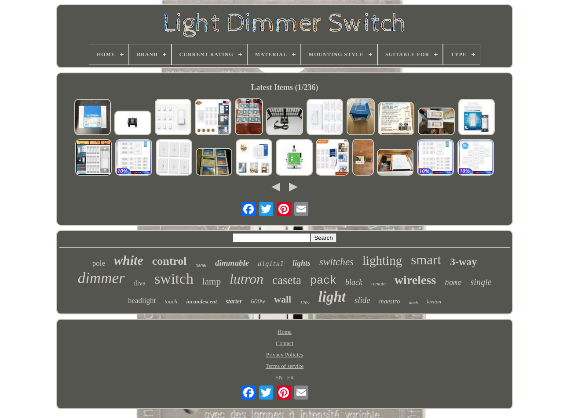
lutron (246, 279)
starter (234, 301)
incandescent (201, 301)
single (481, 282)
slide (362, 300)
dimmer (101, 278)
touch (171, 301)
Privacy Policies (284, 354)
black (353, 282)
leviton (434, 302)
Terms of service (284, 366)
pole (98, 263)
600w (258, 301)
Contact (284, 343)
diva (140, 283)
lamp (211, 281)
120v (304, 302)
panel (201, 265)
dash (413, 302)
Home (285, 331)
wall (282, 299)
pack (323, 280)
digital (271, 264)
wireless (415, 280)
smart (426, 259)
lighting (382, 260)
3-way (463, 261)
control (169, 261)
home (453, 283)
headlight (142, 300)
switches (336, 261)
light (332, 297)
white (128, 260)
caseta (286, 280)
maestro (389, 301)
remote (378, 284)
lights (301, 263)
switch (174, 278)
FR (290, 377)
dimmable (232, 262)
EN (279, 377)
